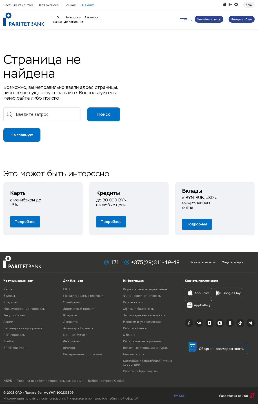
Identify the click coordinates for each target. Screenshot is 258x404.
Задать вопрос (233, 262)
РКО (66, 289)
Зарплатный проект (78, 308)
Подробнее (25, 221)
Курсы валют (133, 302)
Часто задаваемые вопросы (144, 315)
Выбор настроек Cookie (106, 380)
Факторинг (71, 341)
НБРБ (7, 380)
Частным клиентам (18, 5)
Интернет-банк (241, 19)
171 (115, 262)
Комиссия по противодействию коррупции (147, 362)
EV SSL (179, 395)
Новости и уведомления (142, 321)
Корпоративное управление (145, 289)
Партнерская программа (22, 328)
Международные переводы (24, 308)
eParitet (69, 347)
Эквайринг (71, 302)
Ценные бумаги (75, 334)
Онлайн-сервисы (209, 19)
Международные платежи (83, 295)
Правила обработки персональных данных (49, 380)
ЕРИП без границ (17, 347)
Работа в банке (135, 328)
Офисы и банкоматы (138, 308)
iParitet (9, 341)
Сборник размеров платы (222, 348)
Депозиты (70, 321)
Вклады (9, 295)
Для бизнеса (49, 5)
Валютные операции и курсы (145, 347)
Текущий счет (14, 315)
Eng (248, 5)
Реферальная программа (82, 354)
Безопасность (133, 354)
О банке (129, 334)
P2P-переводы (14, 334)
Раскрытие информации (142, 341)
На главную (22, 135)
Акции (8, 321)
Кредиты (10, 302)
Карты (8, 289)
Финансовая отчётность (142, 295)
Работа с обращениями (141, 371)
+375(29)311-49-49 (155, 262)
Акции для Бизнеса (78, 328)
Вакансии (91, 17)
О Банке (88, 5)
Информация (133, 280)
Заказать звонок (202, 262)
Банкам (70, 5)
